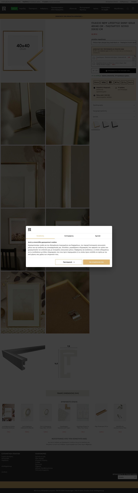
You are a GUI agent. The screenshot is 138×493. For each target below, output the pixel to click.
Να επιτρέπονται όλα (96, 262)
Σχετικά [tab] (97, 236)
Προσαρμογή (68, 262)
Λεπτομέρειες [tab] (69, 236)
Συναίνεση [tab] (40, 236)
